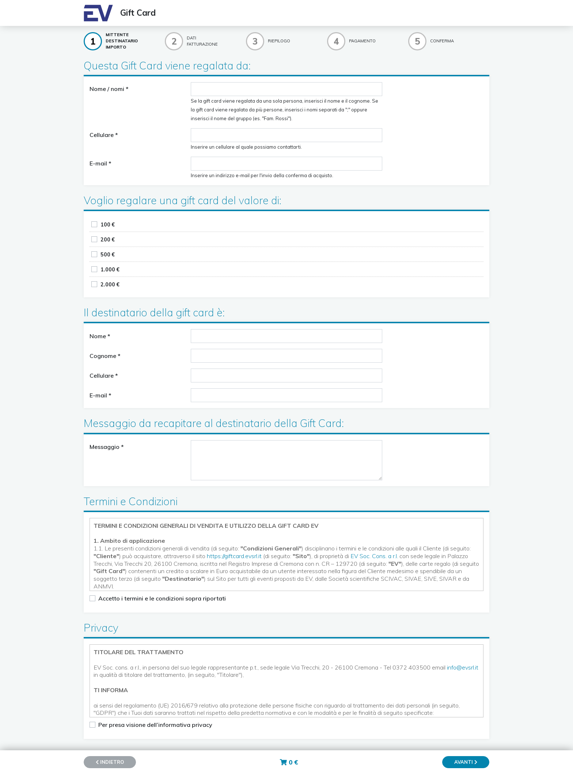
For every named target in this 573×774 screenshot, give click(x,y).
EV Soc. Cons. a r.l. (374, 556)
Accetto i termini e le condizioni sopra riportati (162, 598)
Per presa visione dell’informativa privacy (155, 724)
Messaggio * (107, 446)
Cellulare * (104, 134)
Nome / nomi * (109, 88)
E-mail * (100, 163)
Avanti (465, 762)
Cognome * (105, 355)
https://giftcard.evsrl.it (234, 556)
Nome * (100, 336)
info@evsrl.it (462, 667)
